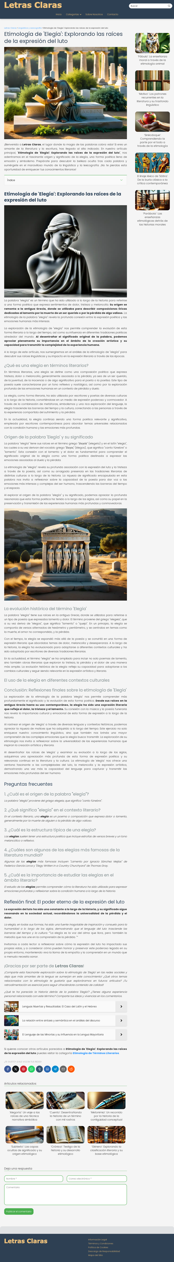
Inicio (59, 14)
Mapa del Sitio (95, 1255)
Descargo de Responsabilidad (104, 1251)
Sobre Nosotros (94, 14)
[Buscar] (169, 5)
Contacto (112, 14)
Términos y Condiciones (100, 1243)
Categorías (72, 14)
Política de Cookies (98, 1247)
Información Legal (97, 1239)
